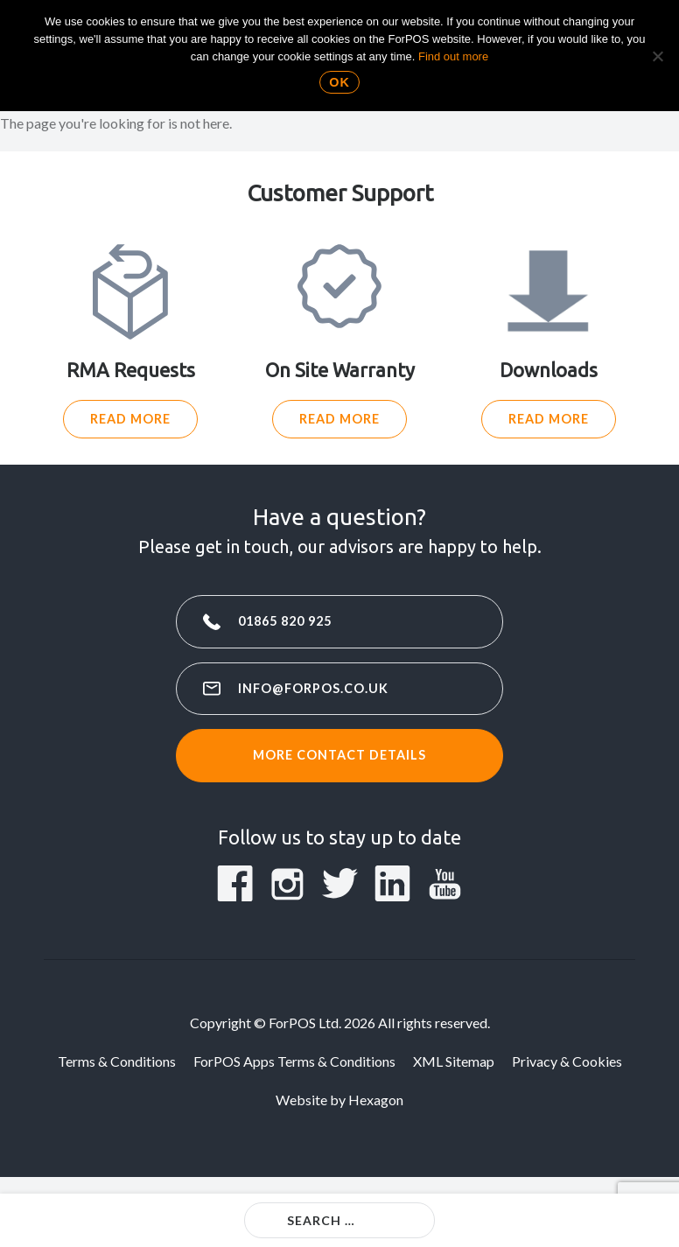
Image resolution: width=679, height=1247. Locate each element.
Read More (130, 418)
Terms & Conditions (117, 1061)
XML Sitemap (453, 1061)
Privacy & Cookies (567, 1061)
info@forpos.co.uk (313, 688)
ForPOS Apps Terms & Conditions (294, 1061)
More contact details (339, 754)
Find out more (453, 56)
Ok (339, 82)
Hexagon (375, 1099)
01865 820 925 (285, 620)
